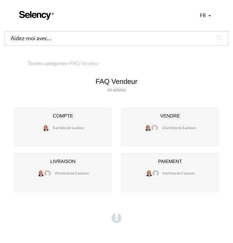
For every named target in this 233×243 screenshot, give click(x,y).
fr (203, 15)
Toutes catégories (47, 63)
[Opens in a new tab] (116, 218)
